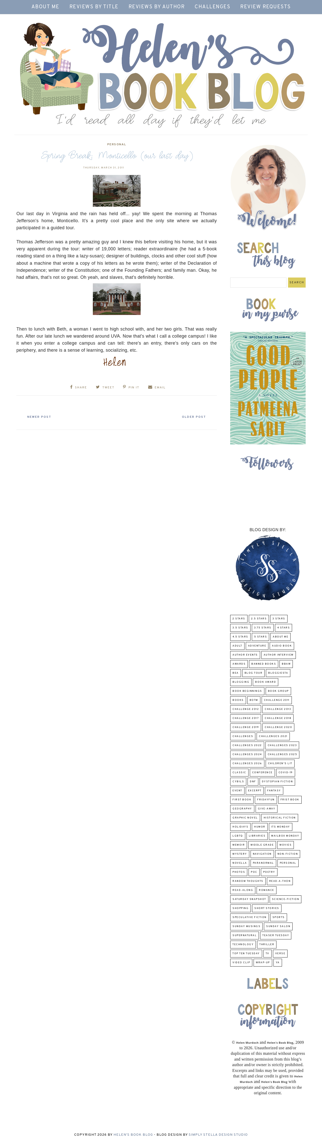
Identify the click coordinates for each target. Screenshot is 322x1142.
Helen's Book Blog (133, 1135)
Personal (116, 145)
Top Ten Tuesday (246, 953)
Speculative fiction (249, 917)
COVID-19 (285, 772)
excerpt (255, 790)
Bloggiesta (278, 673)
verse (280, 953)
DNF (253, 781)
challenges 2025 (282, 754)
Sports (278, 917)
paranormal (263, 863)
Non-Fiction (287, 854)
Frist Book (289, 799)
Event (237, 790)
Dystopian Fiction (277, 781)
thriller (266, 944)
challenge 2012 (245, 709)
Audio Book (282, 646)
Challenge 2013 (278, 709)
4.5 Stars (240, 636)
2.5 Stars (259, 618)
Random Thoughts (247, 881)
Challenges (212, 7)
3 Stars (278, 618)
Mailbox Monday (285, 836)
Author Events (245, 655)
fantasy (274, 790)
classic (239, 772)
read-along (242, 890)
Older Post (193, 417)
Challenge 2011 (277, 700)
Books (238, 700)
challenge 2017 (245, 718)
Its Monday (280, 827)
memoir (238, 845)
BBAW (286, 664)
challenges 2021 (273, 736)
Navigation (262, 854)
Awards (239, 664)
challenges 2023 (282, 745)
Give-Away (266, 808)
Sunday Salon (278, 926)
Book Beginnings (247, 691)
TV (267, 953)
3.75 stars (262, 627)
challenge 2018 (278, 718)
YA (278, 962)
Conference (262, 772)
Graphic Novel (245, 817)
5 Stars (260, 636)
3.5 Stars (240, 627)
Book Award (265, 682)
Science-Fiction (285, 899)
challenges (242, 736)
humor (259, 827)
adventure (257, 646)
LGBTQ (237, 836)
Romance (266, 890)
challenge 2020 (278, 727)
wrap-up (263, 962)
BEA (235, 673)
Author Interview (279, 655)
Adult (237, 646)
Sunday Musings (246, 926)
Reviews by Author (157, 7)
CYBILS (238, 781)
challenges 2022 (247, 745)
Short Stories (266, 908)
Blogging (240, 682)
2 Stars (238, 618)
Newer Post (40, 417)
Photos (238, 872)
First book (241, 799)
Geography (242, 808)
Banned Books (263, 664)
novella (239, 863)
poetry (269, 872)
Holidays (240, 827)
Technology (243, 944)
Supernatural (244, 935)
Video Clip (241, 962)
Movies (285, 845)
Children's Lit (280, 763)
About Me (45, 7)
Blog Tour (254, 673)
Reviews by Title (93, 7)
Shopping (240, 908)
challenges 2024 (247, 754)
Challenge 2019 (245, 727)
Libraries (257, 836)
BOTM (254, 700)
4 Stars (283, 627)
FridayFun (266, 799)
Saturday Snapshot (249, 899)
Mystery (239, 854)
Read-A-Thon (280, 881)
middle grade (262, 845)
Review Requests (265, 7)
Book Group (278, 691)
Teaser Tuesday (275, 935)
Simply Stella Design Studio (218, 1135)
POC (254, 872)
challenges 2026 (247, 763)
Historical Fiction (280, 817)
